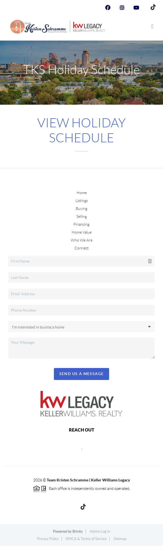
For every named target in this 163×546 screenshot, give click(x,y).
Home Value (82, 232)
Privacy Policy (48, 539)
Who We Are (81, 240)
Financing (81, 224)
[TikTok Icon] (152, 8)
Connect (81, 248)
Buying (81, 208)
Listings (81, 200)
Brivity (77, 531)
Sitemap (119, 539)
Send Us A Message (81, 374)
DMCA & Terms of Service (86, 539)
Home (82, 193)
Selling (81, 216)
